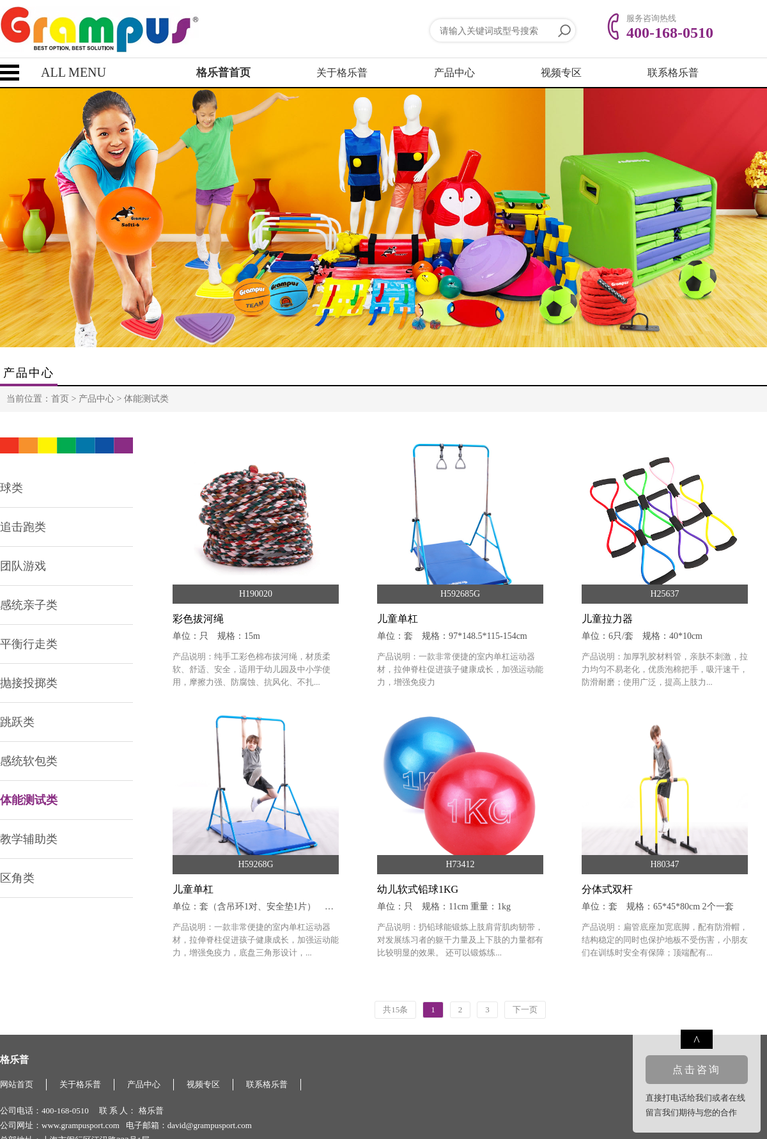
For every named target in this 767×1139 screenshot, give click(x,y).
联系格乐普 (673, 72)
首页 (60, 399)
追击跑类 (23, 527)
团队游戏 (23, 566)
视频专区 (561, 72)
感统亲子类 (29, 605)
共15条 (395, 1009)
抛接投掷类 (29, 683)
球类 (11, 488)
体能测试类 (146, 399)
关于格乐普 (342, 72)
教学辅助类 (29, 839)
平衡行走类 (29, 644)
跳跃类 (17, 722)
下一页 (525, 1009)
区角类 (17, 878)
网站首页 (16, 1084)
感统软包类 (29, 761)
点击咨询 (696, 1069)
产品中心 (454, 72)
